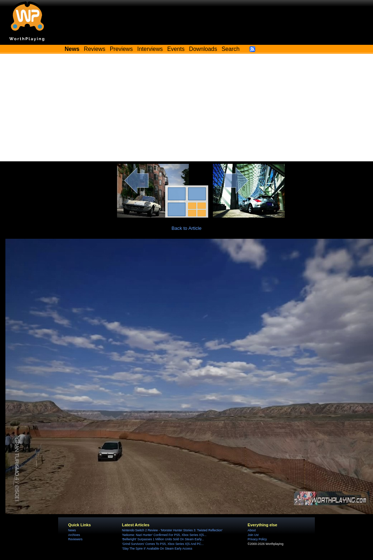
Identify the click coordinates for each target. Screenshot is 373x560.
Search (230, 49)
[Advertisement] (187, 107)
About (252, 530)
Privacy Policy (257, 539)
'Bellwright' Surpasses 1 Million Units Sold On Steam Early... (163, 539)
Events (176, 49)
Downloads (203, 49)
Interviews (150, 49)
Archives (74, 535)
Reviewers (75, 539)
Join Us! (253, 535)
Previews (121, 49)
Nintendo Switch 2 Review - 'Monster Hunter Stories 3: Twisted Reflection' (172, 530)
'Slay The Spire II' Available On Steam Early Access (157, 548)
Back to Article (187, 228)
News (72, 530)
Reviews (95, 49)
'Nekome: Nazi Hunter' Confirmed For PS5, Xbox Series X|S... (164, 535)
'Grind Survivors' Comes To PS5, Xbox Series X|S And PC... (163, 544)
